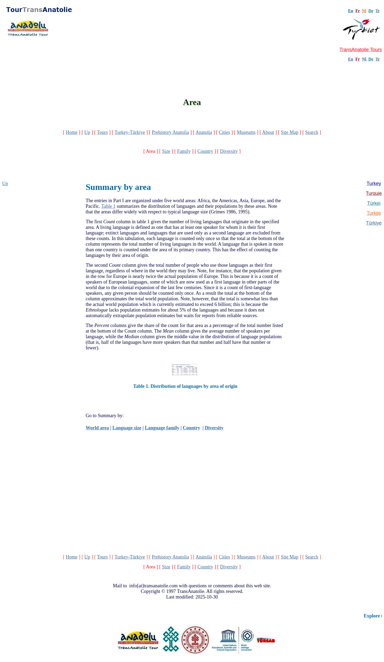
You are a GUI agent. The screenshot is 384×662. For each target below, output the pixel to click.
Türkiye (374, 223)
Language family (162, 427)
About (268, 132)
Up (87, 132)
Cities (224, 132)
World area (97, 427)
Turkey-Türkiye (129, 132)
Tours (102, 132)
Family (184, 151)
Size (166, 151)
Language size (126, 427)
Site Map (289, 132)
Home (72, 132)
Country (205, 151)
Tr (377, 11)
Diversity (229, 151)
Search (311, 132)
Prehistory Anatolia (170, 132)
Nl (364, 59)
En (350, 59)
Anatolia (203, 132)
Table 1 (108, 206)
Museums (246, 132)
